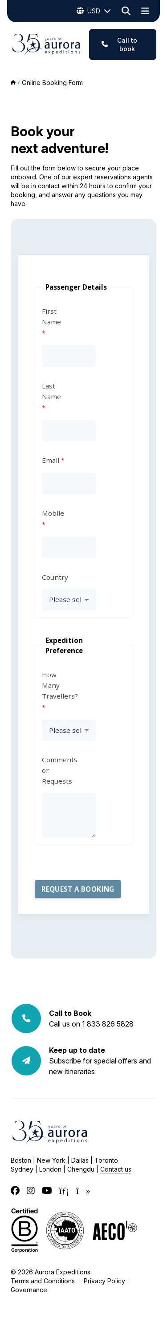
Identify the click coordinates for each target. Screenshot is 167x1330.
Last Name (51, 391)
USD (94, 11)
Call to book (119, 44)
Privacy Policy (104, 1281)
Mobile (53, 513)
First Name (51, 316)
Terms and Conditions (43, 1281)
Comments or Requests (54, 770)
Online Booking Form (52, 82)
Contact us (115, 1169)
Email (50, 460)
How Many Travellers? (54, 685)
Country (54, 577)
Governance (29, 1290)
